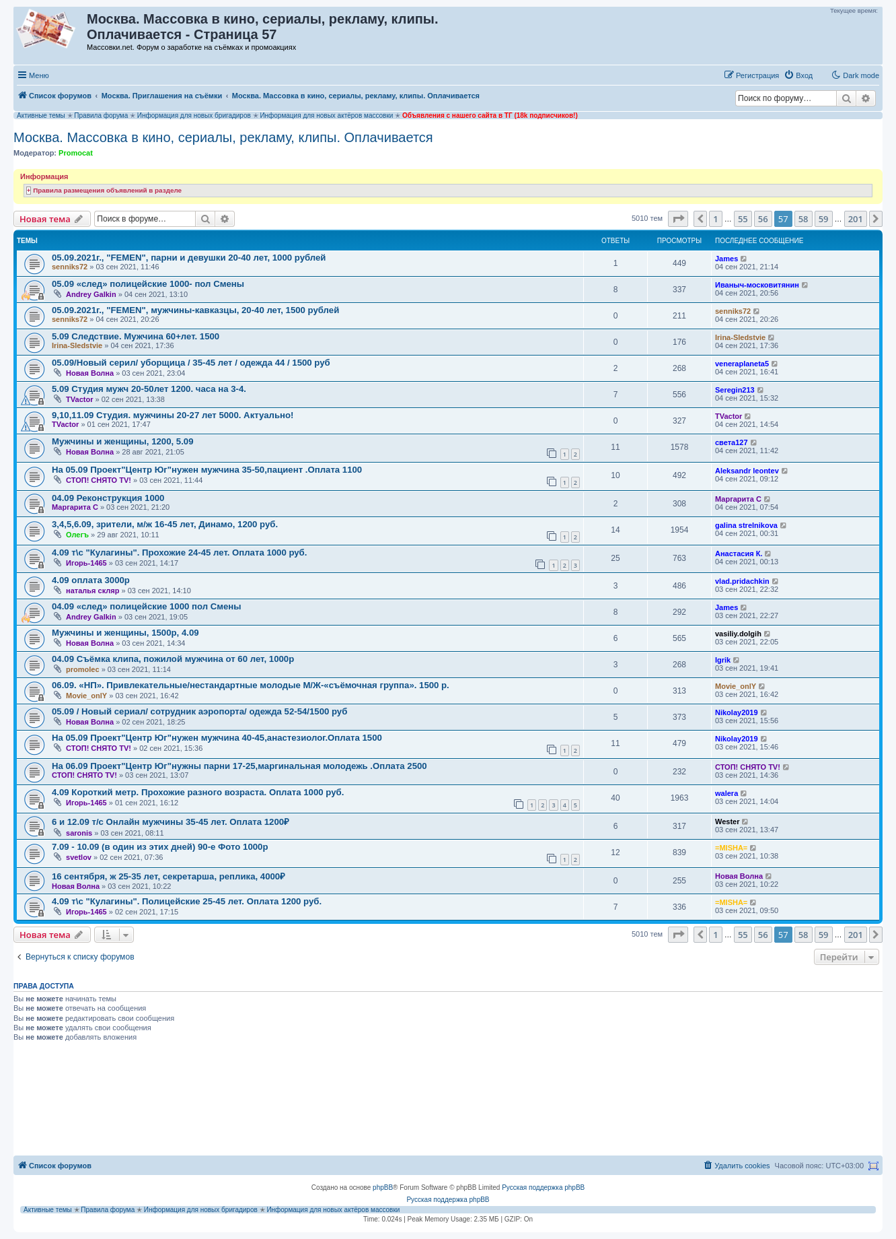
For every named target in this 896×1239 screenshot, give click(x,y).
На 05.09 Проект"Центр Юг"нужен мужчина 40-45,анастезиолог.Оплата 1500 (217, 738)
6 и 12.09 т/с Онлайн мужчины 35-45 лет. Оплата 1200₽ (170, 822)
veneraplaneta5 (742, 364)
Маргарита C (75, 507)
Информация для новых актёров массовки (326, 115)
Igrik (723, 660)
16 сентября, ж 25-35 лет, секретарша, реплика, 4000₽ (168, 876)
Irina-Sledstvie (77, 345)
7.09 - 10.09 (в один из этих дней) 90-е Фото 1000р (160, 847)
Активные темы (41, 115)
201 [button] (855, 219)
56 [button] (763, 219)
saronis (79, 833)
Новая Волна (90, 373)
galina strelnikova (746, 525)
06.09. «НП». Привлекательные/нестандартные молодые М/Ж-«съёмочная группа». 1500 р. (250, 685)
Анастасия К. (738, 553)
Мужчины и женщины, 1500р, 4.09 (125, 633)
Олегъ (77, 535)
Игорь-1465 (86, 563)
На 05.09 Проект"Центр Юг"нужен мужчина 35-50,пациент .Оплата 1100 (207, 470)
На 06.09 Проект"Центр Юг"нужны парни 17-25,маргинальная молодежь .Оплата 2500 (239, 766)
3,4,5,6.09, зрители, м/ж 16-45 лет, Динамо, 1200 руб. (165, 524)
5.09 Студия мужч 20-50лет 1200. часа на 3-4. (149, 389)
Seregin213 (735, 390)
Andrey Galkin (91, 294)
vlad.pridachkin (742, 581)
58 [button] (803, 219)
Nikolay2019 (736, 712)
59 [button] (824, 219)
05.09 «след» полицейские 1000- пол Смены (148, 284)
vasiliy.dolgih (738, 634)
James (726, 259)
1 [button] (715, 219)
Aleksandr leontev (747, 471)
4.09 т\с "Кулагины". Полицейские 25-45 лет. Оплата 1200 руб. (187, 901)
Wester (727, 821)
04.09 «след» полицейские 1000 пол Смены (146, 606)
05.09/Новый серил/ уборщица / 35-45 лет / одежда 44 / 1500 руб (191, 363)
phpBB (383, 1187)
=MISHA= (731, 848)
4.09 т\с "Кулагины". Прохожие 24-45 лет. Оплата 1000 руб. (179, 552)
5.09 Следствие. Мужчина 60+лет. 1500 (135, 336)
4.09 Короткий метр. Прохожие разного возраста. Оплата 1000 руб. (198, 792)
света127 (731, 442)
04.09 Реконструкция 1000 (108, 498)
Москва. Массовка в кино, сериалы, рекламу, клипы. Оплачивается (223, 137)
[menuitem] (798, 75)
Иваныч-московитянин (757, 285)
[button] (678, 219)
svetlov (78, 857)
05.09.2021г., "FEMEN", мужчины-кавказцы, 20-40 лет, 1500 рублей (195, 310)
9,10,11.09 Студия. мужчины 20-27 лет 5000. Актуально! (172, 415)
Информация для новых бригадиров (194, 115)
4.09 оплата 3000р (91, 580)
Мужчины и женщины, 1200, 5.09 (123, 441)
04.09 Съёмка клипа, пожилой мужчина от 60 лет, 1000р (173, 659)
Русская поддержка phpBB (543, 1187)
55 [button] (743, 219)
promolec (83, 669)
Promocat (76, 153)
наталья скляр (92, 591)
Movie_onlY (86, 696)
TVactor (79, 399)
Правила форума (101, 115)
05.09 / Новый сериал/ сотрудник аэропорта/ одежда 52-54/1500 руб (199, 711)
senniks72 (69, 267)
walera (726, 793)
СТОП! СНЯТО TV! (98, 480)
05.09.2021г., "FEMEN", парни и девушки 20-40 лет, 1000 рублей (189, 258)
